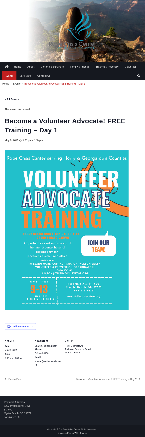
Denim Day (14, 379)
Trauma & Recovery (107, 66)
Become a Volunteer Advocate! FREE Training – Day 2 (106, 379)
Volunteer (130, 66)
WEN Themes (80, 433)
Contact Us (43, 75)
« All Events (12, 99)
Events (9, 75)
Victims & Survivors (52, 66)
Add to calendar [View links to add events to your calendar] (21, 326)
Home (17, 66)
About (30, 66)
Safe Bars (25, 75)
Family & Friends (80, 66)
